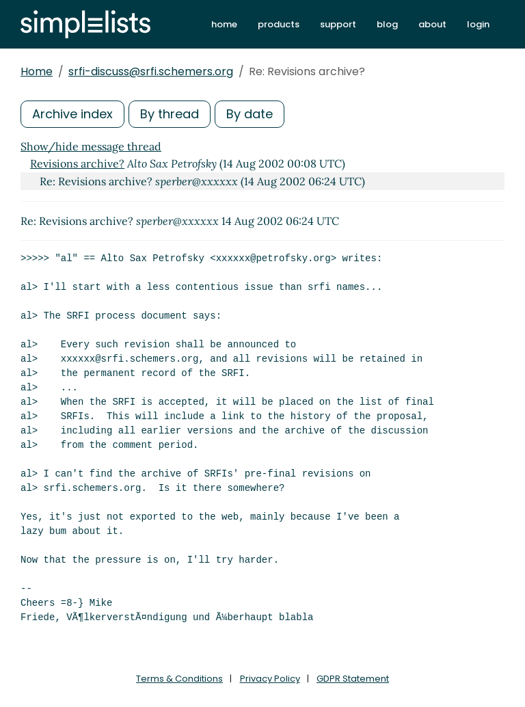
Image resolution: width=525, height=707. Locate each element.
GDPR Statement (353, 678)
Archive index (72, 113)
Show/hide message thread (91, 146)
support (338, 24)
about (432, 24)
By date (249, 113)
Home (37, 71)
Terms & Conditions (179, 678)
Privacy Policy (270, 678)
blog (387, 24)
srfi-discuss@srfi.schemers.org (150, 71)
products (278, 24)
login (478, 24)
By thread (169, 113)
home (224, 24)
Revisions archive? (77, 163)
